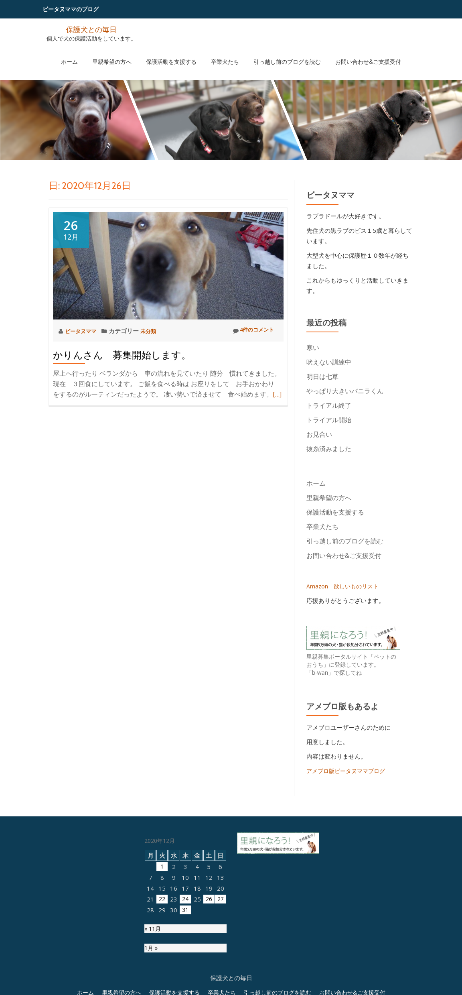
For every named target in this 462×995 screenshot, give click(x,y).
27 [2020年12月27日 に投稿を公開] (220, 979)
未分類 (155, 331)
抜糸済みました (328, 448)
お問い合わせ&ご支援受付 (348, 53)
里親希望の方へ (124, 53)
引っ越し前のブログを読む (275, 53)
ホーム (89, 53)
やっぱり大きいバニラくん (344, 391)
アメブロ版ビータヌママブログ (348, 771)
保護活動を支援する (175, 53)
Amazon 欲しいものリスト (344, 586)
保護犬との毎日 (91, 29)
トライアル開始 (328, 419)
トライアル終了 (328, 405)
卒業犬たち (221, 53)
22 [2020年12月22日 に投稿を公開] (162, 979)
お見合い (322, 434)
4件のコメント (250, 330)
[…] (277, 394)
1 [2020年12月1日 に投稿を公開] (162, 947)
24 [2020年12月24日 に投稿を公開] (185, 979)
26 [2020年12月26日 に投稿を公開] (209, 979)
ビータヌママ (84, 331)
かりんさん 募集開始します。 (122, 355)
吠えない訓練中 (328, 362)
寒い (312, 347)
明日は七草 (322, 376)
